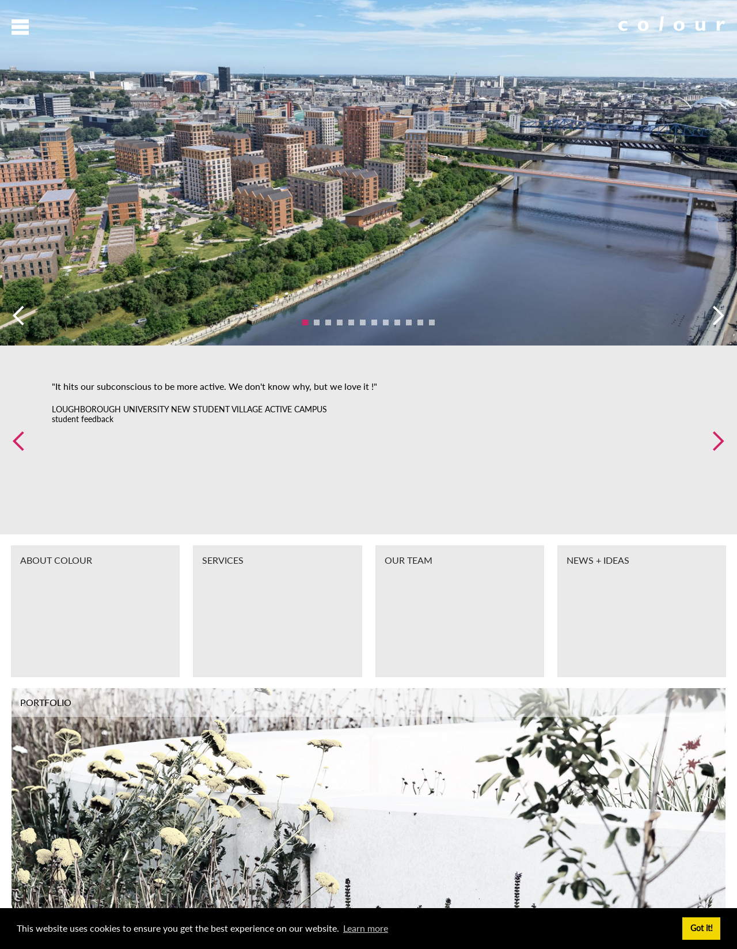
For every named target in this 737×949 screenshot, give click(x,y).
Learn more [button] (365, 928)
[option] (368, 173)
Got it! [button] (701, 928)
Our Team (408, 560)
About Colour (56, 560)
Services (223, 560)
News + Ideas (598, 560)
